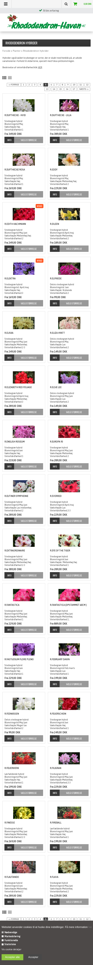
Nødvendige (10, 932)
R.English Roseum (14, 441)
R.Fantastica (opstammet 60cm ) (68, 605)
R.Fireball (55, 822)
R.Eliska (8, 333)
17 (74, 89)
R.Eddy (53, 169)
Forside (6, 50)
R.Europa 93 (56, 441)
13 (47, 89)
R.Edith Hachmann (15, 224)
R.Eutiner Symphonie (16, 496)
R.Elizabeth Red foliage (18, 387)
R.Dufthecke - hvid (15, 115)
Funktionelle (11, 940)
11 (81, 84)
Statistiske (10, 944)
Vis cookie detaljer (11, 949)
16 (67, 89)
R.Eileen (54, 224)
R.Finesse (9, 822)
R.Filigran (55, 768)
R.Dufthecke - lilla (60, 115)
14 (54, 89)
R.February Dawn (60, 659)
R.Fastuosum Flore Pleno (19, 659)
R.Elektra (10, 278)
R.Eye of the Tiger (60, 550)
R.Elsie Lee (55, 387)
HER (40, 67)
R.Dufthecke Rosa (14, 169)
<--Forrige (14, 84)
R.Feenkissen (11, 714)
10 (74, 84)
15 (60, 89)
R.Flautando (11, 877)
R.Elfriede (55, 278)
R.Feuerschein (58, 714)
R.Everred (55, 496)
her (90, 927)
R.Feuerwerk (11, 768)
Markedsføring (12, 936)
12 (87, 84)
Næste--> (83, 89)
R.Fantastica (11, 605)
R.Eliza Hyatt (57, 333)
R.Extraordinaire (14, 550)
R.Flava (54, 877)
